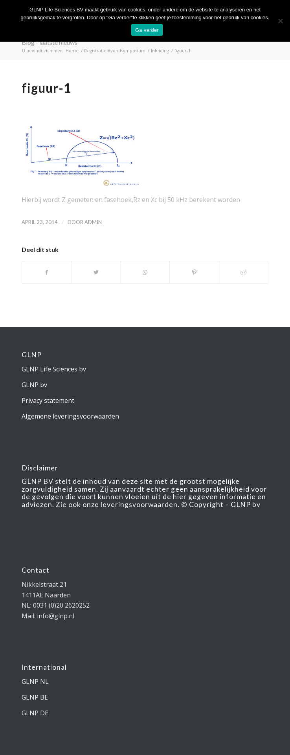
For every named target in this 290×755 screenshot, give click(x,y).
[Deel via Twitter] (96, 272)
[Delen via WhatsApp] (145, 272)
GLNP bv (34, 384)
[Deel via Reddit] (243, 272)
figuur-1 (47, 88)
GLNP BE (35, 697)
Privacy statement (48, 400)
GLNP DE (35, 713)
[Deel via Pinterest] (194, 272)
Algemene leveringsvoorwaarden (70, 416)
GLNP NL (35, 681)
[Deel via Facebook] (46, 272)
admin (93, 222)
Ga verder (147, 30)
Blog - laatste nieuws (49, 42)
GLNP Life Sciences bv (54, 369)
